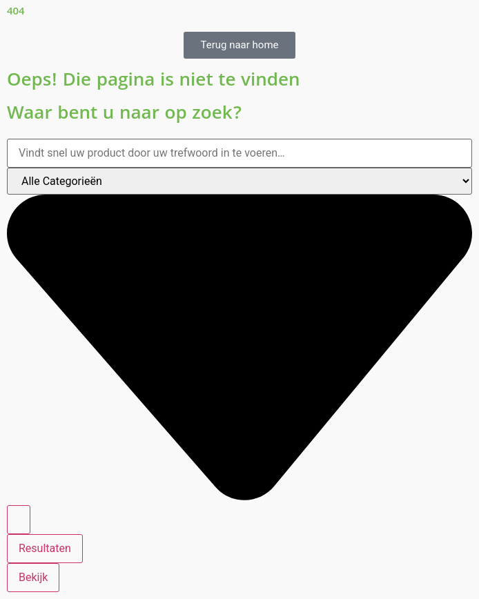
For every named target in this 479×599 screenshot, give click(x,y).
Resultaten (45, 548)
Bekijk (33, 577)
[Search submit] (18, 519)
